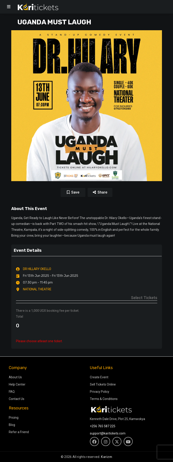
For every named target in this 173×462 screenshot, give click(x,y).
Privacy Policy (99, 391)
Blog (12, 425)
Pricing (13, 417)
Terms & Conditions (104, 399)
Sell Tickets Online (103, 384)
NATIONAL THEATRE (37, 289)
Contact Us (16, 399)
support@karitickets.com (107, 433)
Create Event (99, 377)
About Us (15, 377)
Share (100, 192)
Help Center (17, 384)
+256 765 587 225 (102, 426)
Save (75, 192)
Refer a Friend (19, 432)
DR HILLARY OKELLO (37, 269)
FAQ (12, 391)
